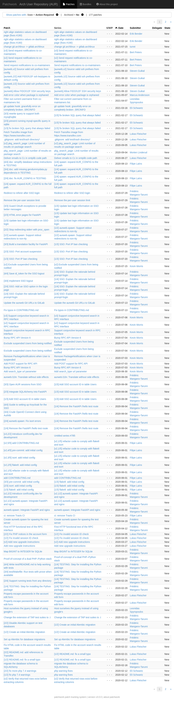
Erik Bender (136, 33)
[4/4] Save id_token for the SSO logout (24, 273)
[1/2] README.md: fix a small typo (72, 654)
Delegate (157, 28)
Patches (68, 4)
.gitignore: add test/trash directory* (22, 139)
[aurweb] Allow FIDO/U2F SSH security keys (27, 91)
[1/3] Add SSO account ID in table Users (75, 384)
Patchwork (10, 4)
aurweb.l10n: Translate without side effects (26, 377)
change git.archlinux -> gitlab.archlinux (24, 46)
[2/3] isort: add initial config (18, 485)
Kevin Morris (136, 266)
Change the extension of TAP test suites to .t (27, 617)
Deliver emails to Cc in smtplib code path (25, 158)
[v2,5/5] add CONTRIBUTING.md (21, 443)
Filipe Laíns (136, 163)
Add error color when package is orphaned (26, 95)
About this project (107, 4)
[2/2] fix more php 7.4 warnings (20, 670)
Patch (7, 28)
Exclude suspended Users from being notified (28, 343)
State (167, 28)
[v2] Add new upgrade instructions (21, 542)
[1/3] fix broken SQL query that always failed (77, 115)
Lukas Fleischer (138, 134)
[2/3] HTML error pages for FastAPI (22, 215)
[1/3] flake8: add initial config (69, 481)
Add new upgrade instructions (19, 545)
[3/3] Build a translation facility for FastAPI (26, 244)
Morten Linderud (138, 152)
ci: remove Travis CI (14, 515)
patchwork (59, 697)
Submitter (135, 28)
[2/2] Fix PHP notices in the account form (25, 534)
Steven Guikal (137, 70)
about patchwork (112, 697)
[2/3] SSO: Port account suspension (22, 251)
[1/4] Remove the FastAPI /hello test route (76, 406)
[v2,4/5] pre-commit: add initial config (23, 450)
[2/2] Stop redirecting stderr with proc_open (26, 229)
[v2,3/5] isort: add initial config (19, 457)
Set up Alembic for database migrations (24, 639)
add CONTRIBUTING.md (17, 478)
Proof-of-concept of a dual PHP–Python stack (28, 558)
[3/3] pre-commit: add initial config (21, 481)
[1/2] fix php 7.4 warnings (17, 674)
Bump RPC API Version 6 (17, 337)
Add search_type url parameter (20, 371)
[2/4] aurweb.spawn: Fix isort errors (22, 421)
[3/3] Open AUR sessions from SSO (22, 384)
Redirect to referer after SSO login (22, 193)
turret (132, 46)
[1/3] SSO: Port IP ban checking (71, 244)
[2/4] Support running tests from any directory (27, 580)
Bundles (85, 4)
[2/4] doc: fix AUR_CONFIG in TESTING (25, 178)
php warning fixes (63, 670)
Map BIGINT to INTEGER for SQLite (23, 551)
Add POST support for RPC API (20, 363)
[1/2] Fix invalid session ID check (71, 534)
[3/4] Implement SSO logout (18, 280)
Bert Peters (136, 52)
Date (120, 28)
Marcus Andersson (140, 95)
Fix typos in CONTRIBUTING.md (21, 310)
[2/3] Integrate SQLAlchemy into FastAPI (25, 391)
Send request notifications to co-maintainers (27, 65)
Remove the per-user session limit (22, 200)
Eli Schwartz (136, 108)
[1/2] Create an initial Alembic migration (74, 624)
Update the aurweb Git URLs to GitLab (24, 302)
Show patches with (16, 14)
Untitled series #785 (64, 435)
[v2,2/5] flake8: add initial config (20, 465)
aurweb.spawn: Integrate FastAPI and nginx (27, 510)
